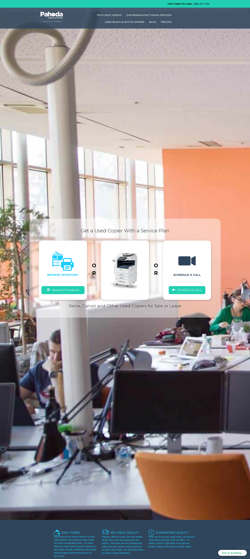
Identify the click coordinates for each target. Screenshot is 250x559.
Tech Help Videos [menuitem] (108, 15)
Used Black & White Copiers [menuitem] (124, 21)
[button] (187, 290)
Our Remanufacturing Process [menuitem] (149, 15)
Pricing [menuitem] (166, 21)
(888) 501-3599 (202, 3)
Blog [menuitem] (152, 21)
